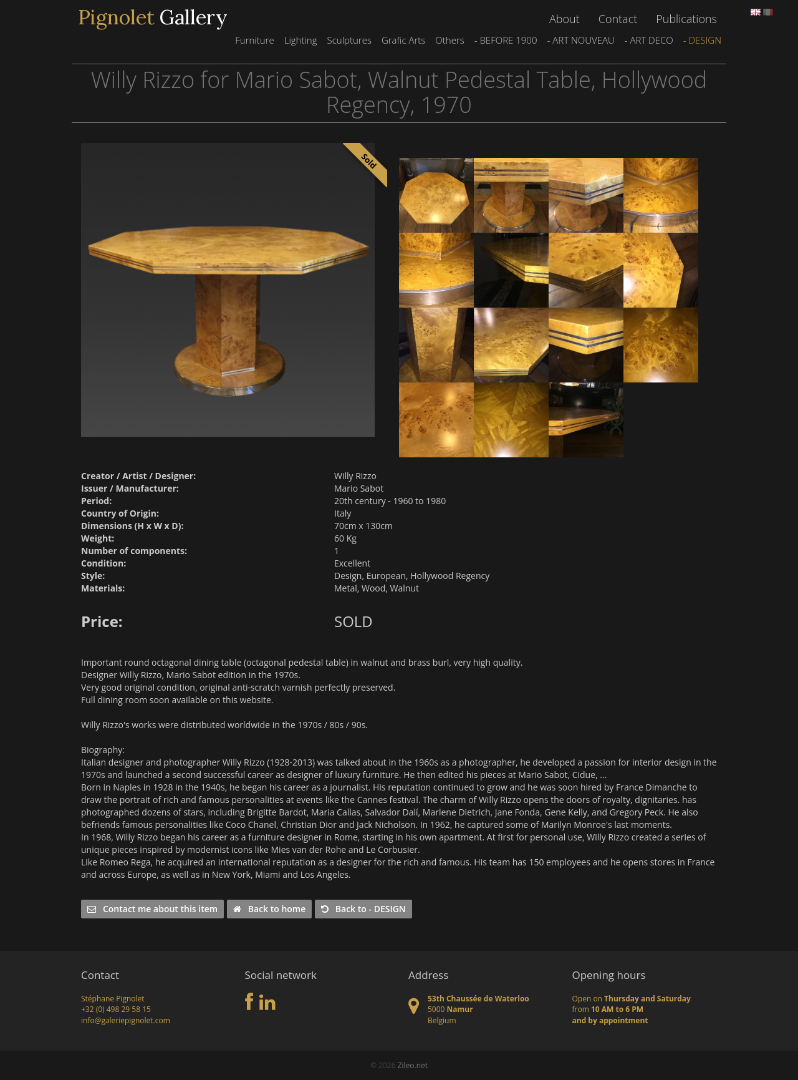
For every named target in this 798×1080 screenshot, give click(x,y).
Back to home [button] (269, 909)
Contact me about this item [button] (152, 909)
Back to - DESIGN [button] (363, 909)
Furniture (254, 40)
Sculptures (349, 40)
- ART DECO (649, 40)
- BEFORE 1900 (505, 40)
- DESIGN (702, 40)
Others (449, 40)
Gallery (153, 17)
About (564, 18)
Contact (617, 18)
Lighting (300, 40)
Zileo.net (413, 1065)
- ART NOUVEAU (580, 40)
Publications (686, 18)
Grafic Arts (403, 40)
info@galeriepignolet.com (125, 1020)
